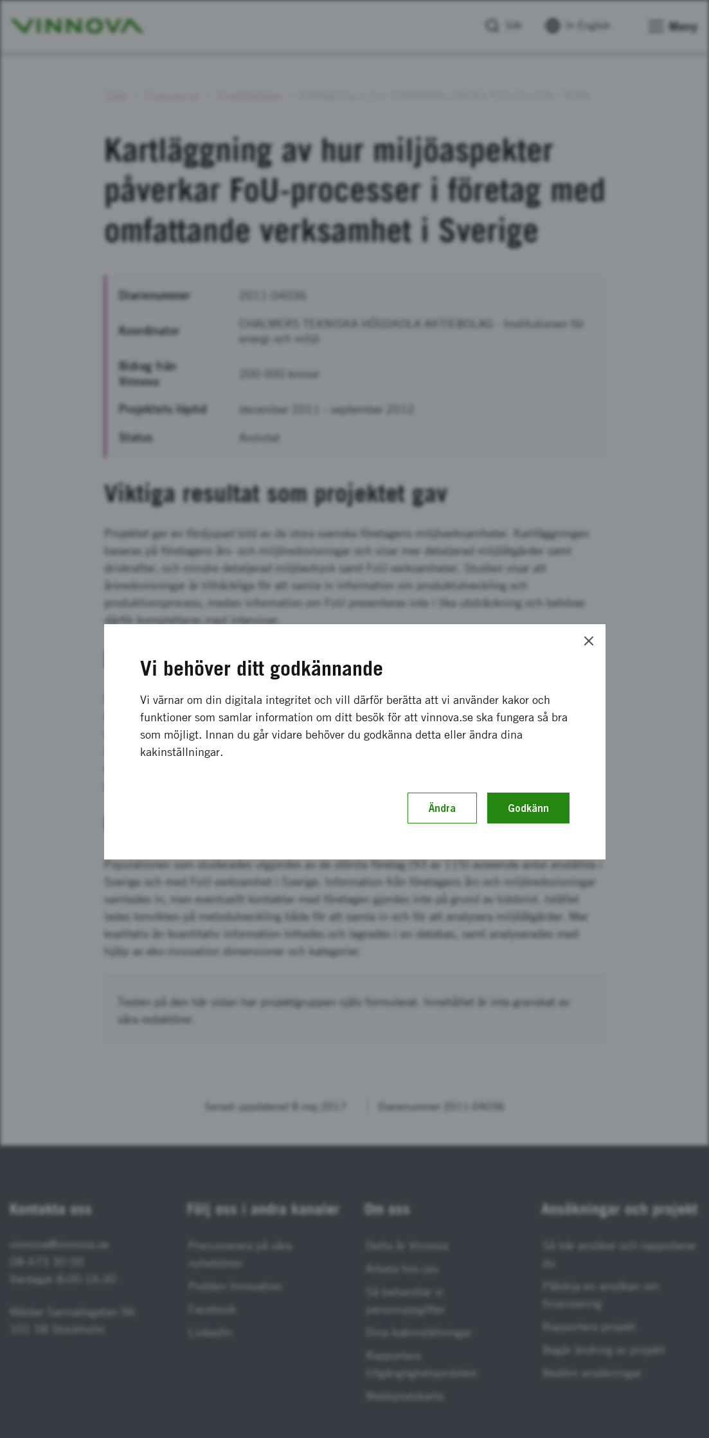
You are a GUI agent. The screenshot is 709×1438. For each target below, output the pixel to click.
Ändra (442, 808)
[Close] (589, 641)
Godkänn (528, 808)
